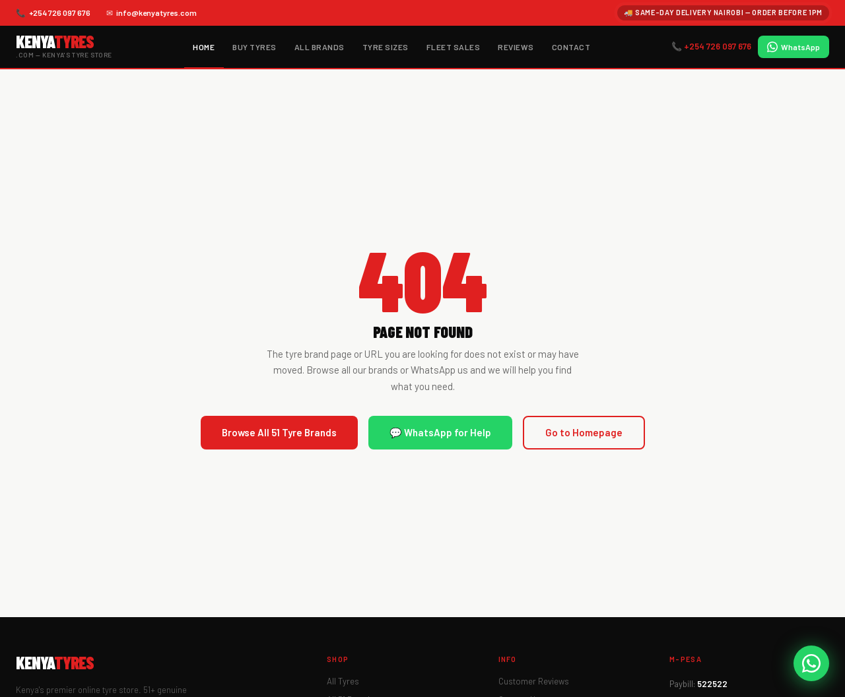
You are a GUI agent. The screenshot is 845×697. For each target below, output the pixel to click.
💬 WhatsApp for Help (440, 432)
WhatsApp (793, 47)
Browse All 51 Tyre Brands (279, 432)
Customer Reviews (533, 681)
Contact (571, 46)
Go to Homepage (584, 432)
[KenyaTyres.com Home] (64, 46)
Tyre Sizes (385, 46)
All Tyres (343, 681)
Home (204, 46)
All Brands (319, 46)
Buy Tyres (254, 46)
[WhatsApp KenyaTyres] (811, 663)
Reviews (515, 46)
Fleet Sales (453, 46)
